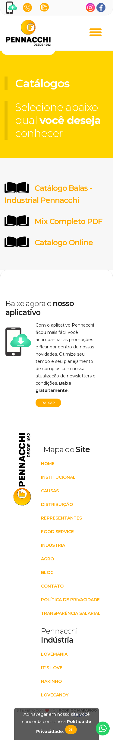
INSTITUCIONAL (58, 477)
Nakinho (51, 681)
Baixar (48, 403)
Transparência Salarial (71, 613)
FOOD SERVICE (57, 531)
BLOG (47, 572)
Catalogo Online (64, 242)
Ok (71, 729)
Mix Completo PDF (68, 221)
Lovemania (54, 654)
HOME (48, 463)
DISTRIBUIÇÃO (57, 504)
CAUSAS (50, 491)
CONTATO (52, 586)
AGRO (47, 559)
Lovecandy (54, 695)
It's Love (51, 667)
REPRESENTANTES (61, 518)
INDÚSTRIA (53, 545)
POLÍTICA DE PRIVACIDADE (70, 599)
